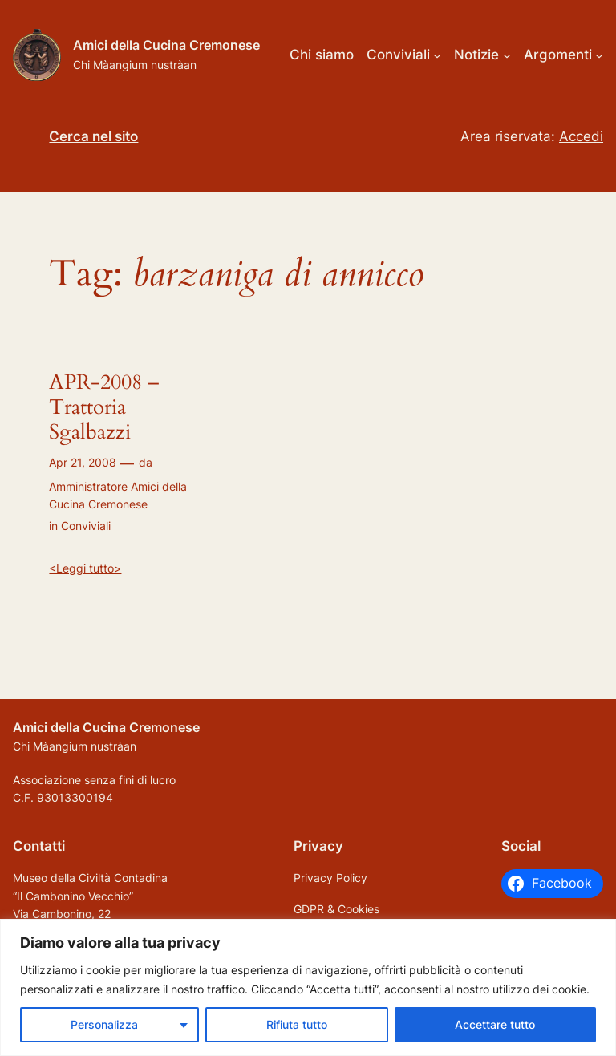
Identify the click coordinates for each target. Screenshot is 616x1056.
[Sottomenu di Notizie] (507, 55)
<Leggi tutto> (85, 568)
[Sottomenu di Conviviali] (437, 55)
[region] (308, 987)
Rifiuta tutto (296, 1024)
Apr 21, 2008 (82, 462)
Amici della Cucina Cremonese (166, 45)
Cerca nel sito (93, 136)
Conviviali (86, 525)
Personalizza (104, 1024)
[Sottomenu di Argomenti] (599, 55)
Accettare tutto (495, 1024)
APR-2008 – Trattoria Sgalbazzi (104, 407)
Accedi (581, 136)
